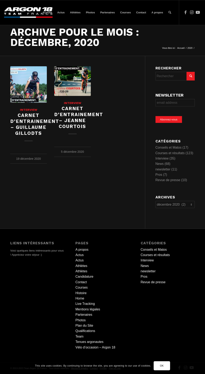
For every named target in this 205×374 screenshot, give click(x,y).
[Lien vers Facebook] (185, 12)
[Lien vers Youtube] (198, 12)
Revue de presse (167, 180)
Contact (81, 282)
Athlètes (81, 266)
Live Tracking (85, 303)
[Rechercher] (170, 12)
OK (162, 365)
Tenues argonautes (89, 342)
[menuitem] (47, 12)
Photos (80, 320)
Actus (79, 255)
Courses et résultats (170, 153)
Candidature (84, 276)
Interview (28, 109)
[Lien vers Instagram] (192, 12)
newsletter (162, 169)
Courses (81, 287)
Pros (158, 174)
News (159, 163)
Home (79, 298)
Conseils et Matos (168, 147)
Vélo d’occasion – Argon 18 (95, 347)
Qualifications (85, 331)
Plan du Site (84, 325)
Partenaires (83, 314)
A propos (81, 249)
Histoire (80, 293)
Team (79, 336)
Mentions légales (87, 309)
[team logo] (28, 12)
